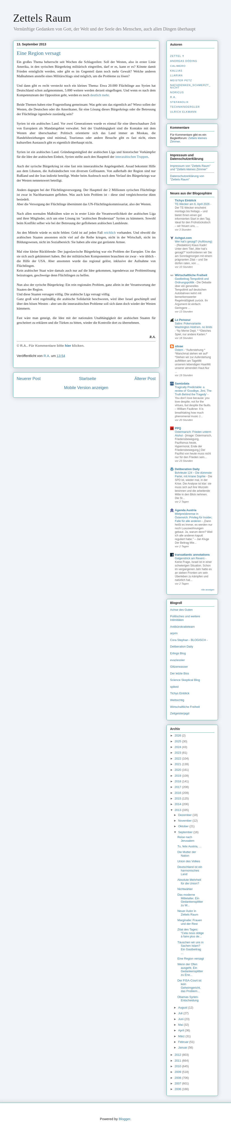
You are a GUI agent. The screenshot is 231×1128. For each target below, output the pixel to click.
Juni (181, 1019)
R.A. (173, 97)
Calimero (178, 66)
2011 (178, 1060)
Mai (181, 1024)
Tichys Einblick (185, 200)
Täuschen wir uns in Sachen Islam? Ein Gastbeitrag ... (190, 948)
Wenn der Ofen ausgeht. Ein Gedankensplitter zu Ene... (190, 970)
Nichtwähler (185, 889)
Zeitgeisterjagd (179, 713)
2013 (178, 810)
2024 (178, 747)
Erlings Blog (178, 653)
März (182, 1036)
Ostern (179, 350)
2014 (178, 804)
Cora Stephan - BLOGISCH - (189, 640)
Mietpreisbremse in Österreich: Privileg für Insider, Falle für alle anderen (193, 517)
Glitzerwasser (179, 666)
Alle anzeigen (207, 589)
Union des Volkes (188, 861)
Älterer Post (145, 378)
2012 (178, 1054)
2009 (178, 1072)
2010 (178, 1066)
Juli (180, 1013)
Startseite (87, 378)
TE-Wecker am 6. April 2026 (192, 204)
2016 (178, 793)
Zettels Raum (42, 18)
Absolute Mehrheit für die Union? (189, 881)
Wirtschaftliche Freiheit (191, 275)
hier (68, 345)
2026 (178, 735)
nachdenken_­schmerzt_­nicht (190, 86)
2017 (178, 787)
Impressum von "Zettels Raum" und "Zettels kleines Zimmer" (190, 167)
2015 (178, 798)
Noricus (177, 92)
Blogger (124, 1119)
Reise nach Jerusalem (185, 838)
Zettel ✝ (177, 56)
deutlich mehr (99, 95)
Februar (183, 1042)
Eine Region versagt (39, 53)
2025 (178, 741)
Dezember (185, 815)
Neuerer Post (29, 378)
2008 (178, 1077)
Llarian (176, 75)
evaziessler (177, 660)
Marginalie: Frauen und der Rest (189, 921)
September (185, 832)
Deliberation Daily (187, 469)
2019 (178, 775)
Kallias (176, 70)
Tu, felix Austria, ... (189, 846)
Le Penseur (183, 320)
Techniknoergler (185, 106)
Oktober (183, 826)
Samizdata (182, 383)
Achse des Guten (181, 609)
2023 (178, 752)
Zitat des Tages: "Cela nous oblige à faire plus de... (190, 933)
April (181, 1030)
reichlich (110, 232)
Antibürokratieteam (182, 626)
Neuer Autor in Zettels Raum (187, 912)
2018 (178, 781)
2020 (178, 769)
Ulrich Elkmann (183, 111)
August (183, 1007)
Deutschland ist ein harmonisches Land (189, 870)
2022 (178, 758)
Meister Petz (181, 80)
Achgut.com (183, 238)
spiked (174, 686)
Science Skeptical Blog (185, 680)
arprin (174, 633)
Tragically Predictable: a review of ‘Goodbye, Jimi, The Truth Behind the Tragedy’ (193, 391)
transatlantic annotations (192, 554)
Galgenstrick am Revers (190, 558)
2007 (178, 1083)
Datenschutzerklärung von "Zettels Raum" (187, 177)
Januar (183, 1047)
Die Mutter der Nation (186, 853)
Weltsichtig (177, 700)
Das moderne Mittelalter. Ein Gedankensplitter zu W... (190, 900)
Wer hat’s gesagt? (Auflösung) (193, 241)
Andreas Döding (183, 61)
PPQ (178, 428)
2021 (178, 764)
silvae (179, 346)
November (185, 820)
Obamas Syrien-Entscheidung (188, 998)
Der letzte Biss (179, 673)
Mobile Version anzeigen (86, 387)
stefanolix (179, 102)
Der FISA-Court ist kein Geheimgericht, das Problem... (189, 986)
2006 (178, 1089)
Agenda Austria (185, 510)
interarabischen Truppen (131, 156)
